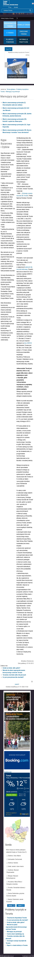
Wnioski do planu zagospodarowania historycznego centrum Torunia (16, 927)
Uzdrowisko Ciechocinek (15, 859)
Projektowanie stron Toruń (28, 956)
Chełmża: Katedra (13, 863)
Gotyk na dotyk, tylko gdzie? (16, 922)
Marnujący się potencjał (13, 91)
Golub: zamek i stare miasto (16, 866)
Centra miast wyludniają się (15, 934)
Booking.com (8, 772)
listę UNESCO (28, 343)
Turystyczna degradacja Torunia (17, 918)
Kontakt (16, 7)
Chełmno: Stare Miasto (14, 856)
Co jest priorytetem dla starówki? (17, 920)
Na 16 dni (8, 814)
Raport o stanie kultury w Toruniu (17, 945)
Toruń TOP (8, 49)
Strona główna (11, 89)
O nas (9, 7)
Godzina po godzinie (11, 813)
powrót (17, 684)
